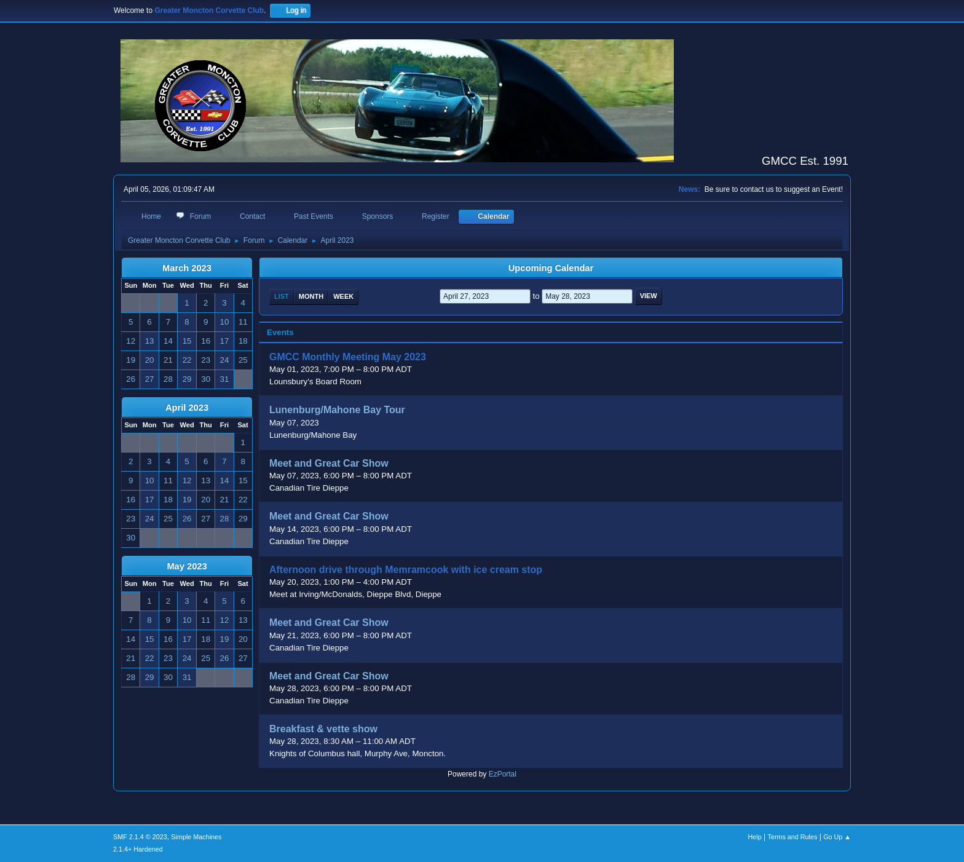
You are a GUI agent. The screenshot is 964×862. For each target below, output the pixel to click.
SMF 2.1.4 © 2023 (140, 836)
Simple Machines (196, 836)
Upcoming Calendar (550, 268)
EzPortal (502, 774)
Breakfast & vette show (323, 729)
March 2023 (186, 268)
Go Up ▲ (837, 836)
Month (311, 296)
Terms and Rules (793, 836)
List (281, 296)
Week (343, 296)
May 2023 (187, 566)
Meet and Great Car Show (329, 463)
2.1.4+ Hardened (138, 849)
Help (755, 836)
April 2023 (186, 408)
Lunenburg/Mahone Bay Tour (337, 410)
